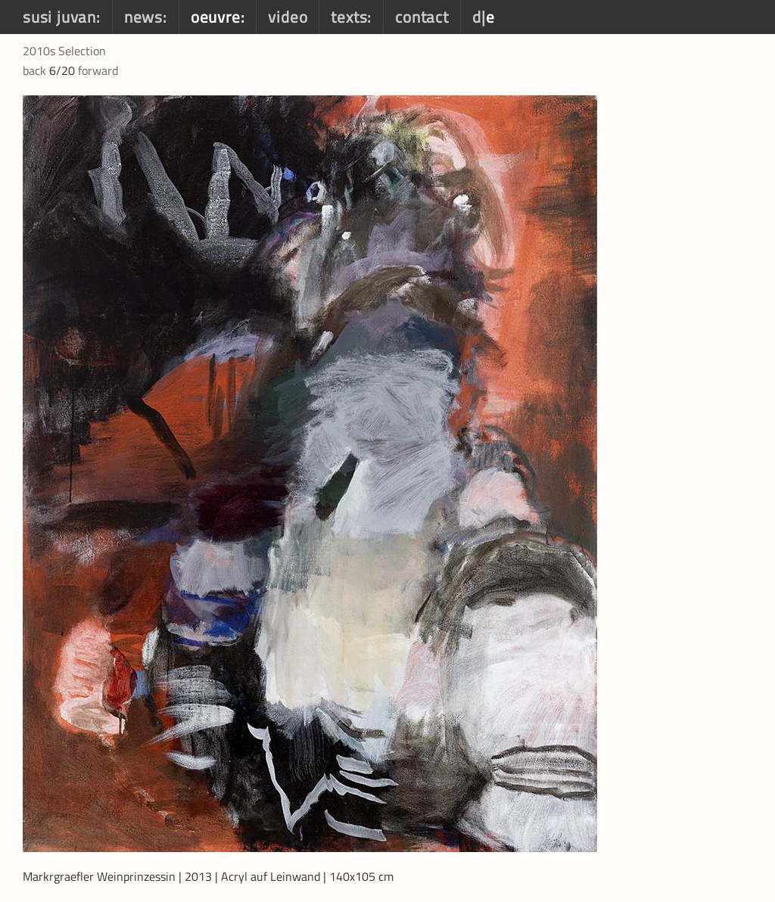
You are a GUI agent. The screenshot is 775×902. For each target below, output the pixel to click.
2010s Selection (64, 51)
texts (349, 17)
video (287, 17)
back (34, 70)
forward (98, 70)
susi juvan (59, 17)
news (143, 17)
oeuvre (216, 17)
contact (422, 17)
